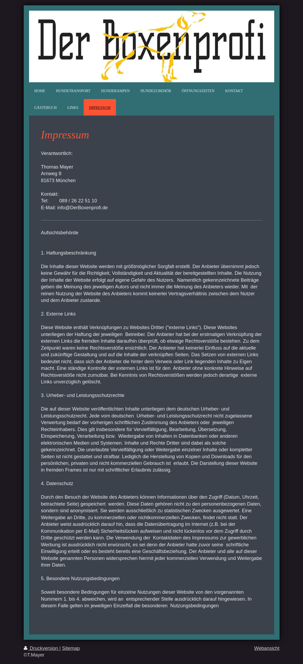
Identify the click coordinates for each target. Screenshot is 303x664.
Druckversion (41, 648)
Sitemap (71, 648)
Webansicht (267, 648)
